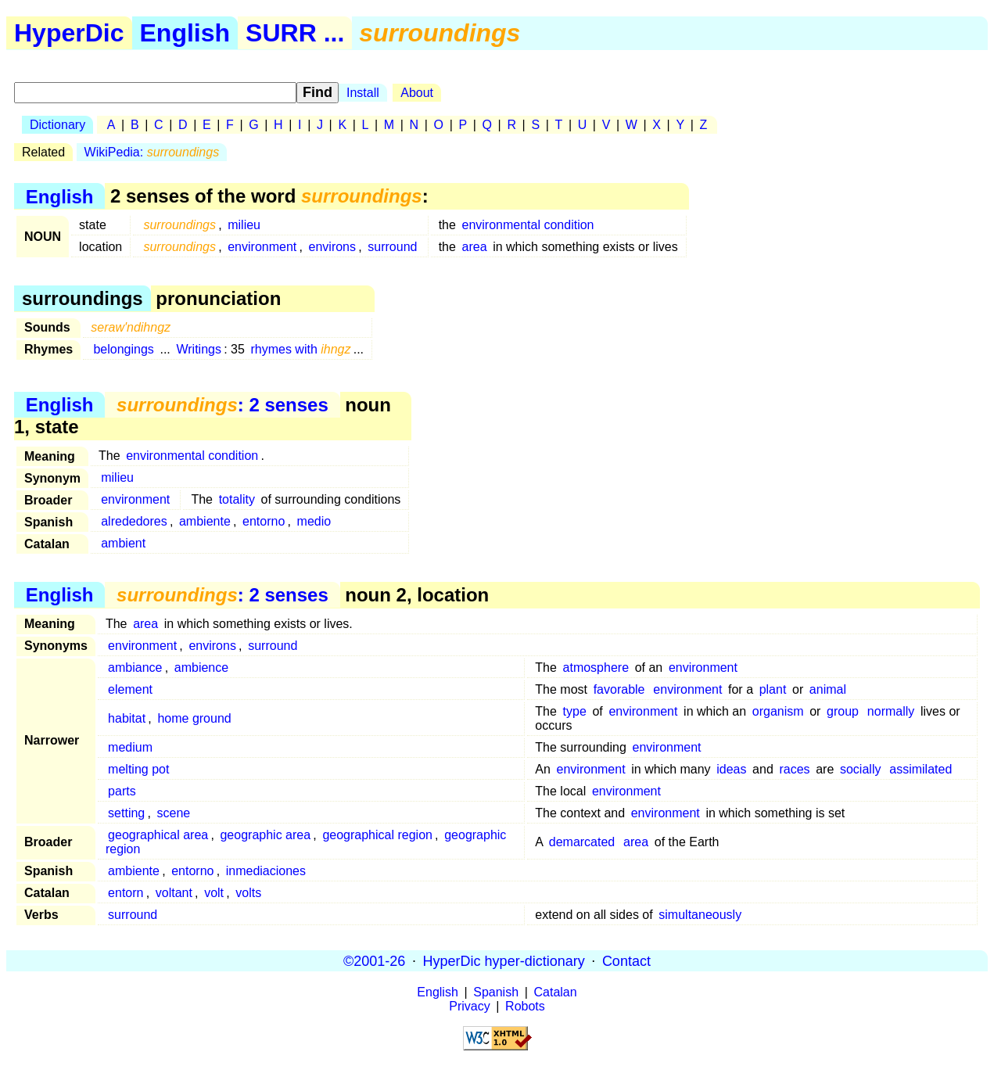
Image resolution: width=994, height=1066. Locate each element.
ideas (731, 769)
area (474, 246)
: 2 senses (222, 404)
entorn (125, 892)
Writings (198, 349)
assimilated (920, 769)
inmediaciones (266, 871)
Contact (626, 960)
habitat (126, 718)
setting (126, 813)
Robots (525, 1006)
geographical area (158, 835)
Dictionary (57, 124)
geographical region (377, 835)
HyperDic (69, 33)
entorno (263, 521)
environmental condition (528, 225)
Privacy (469, 1006)
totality (237, 499)
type (575, 711)
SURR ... (295, 33)
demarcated (582, 842)
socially (860, 769)
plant (773, 689)
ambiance (135, 667)
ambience (201, 667)
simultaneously (699, 914)
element (130, 689)
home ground (194, 718)
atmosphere (596, 667)
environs (332, 246)
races (794, 769)
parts (122, 791)
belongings (123, 349)
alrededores (134, 521)
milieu (244, 225)
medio (314, 521)
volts (248, 892)
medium (130, 747)
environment (262, 246)
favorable (619, 689)
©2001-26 (374, 960)
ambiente (205, 521)
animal (827, 689)
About (416, 92)
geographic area (265, 835)
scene (174, 813)
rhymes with (300, 349)
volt (214, 892)
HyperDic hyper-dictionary (504, 960)
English (185, 33)
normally (890, 711)
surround (392, 246)
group (843, 711)
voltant (174, 892)
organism (778, 711)
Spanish (496, 992)
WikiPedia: (152, 152)
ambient (123, 543)
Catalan (555, 992)
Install (362, 92)
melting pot (138, 769)
